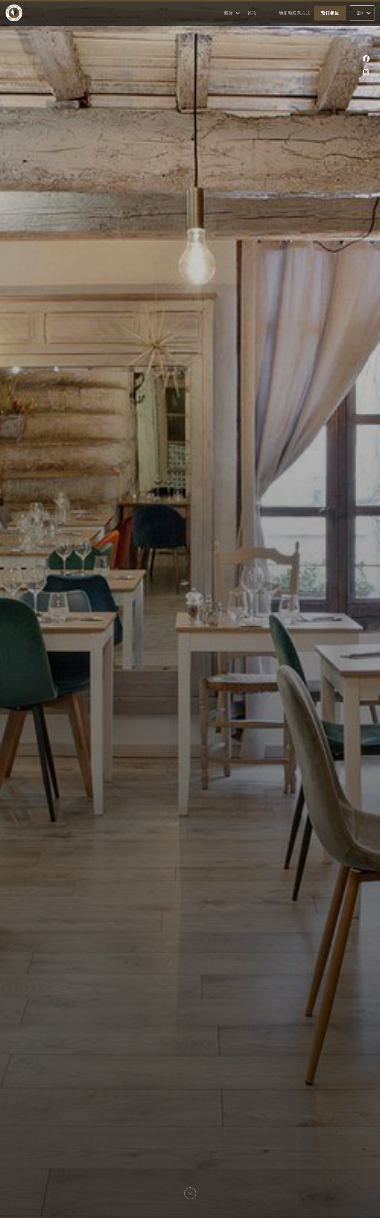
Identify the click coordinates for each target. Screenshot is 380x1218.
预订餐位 (330, 12)
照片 (232, 13)
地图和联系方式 (294, 12)
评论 (252, 12)
